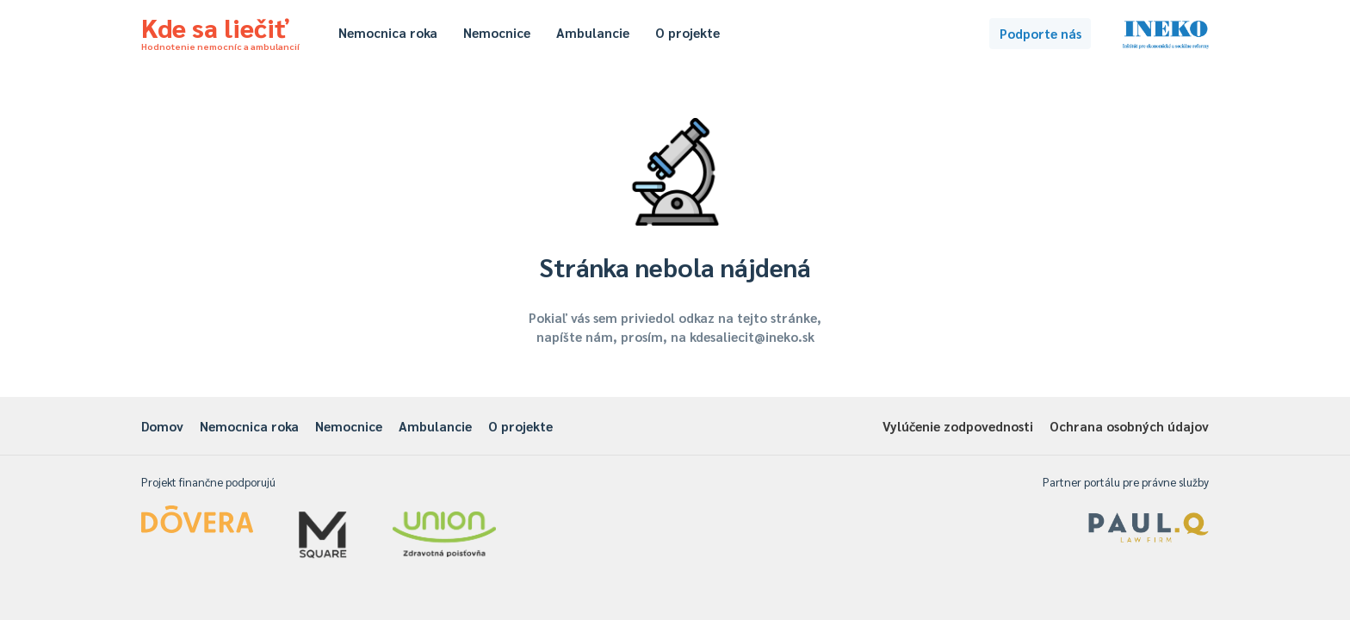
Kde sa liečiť (220, 31)
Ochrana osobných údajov (1129, 426)
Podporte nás (1040, 33)
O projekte (687, 32)
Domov (162, 426)
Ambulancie (592, 32)
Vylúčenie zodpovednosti (957, 426)
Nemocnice (496, 32)
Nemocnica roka (387, 32)
